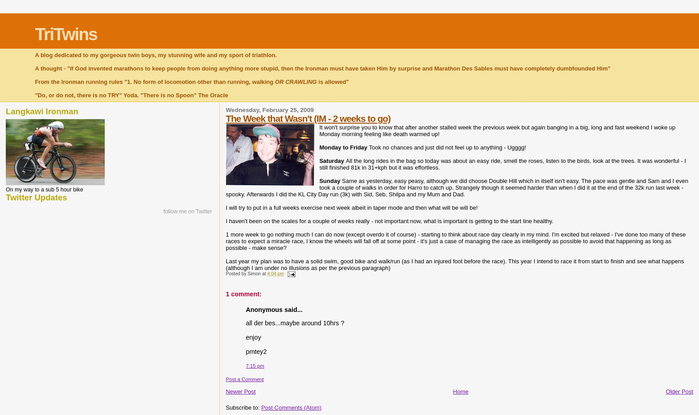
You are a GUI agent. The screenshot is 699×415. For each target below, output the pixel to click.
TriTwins (66, 34)
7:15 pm (255, 366)
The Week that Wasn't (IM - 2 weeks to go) (308, 118)
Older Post (679, 391)
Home (461, 391)
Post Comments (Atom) (291, 407)
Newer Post (240, 391)
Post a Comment (244, 379)
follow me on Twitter (188, 211)
